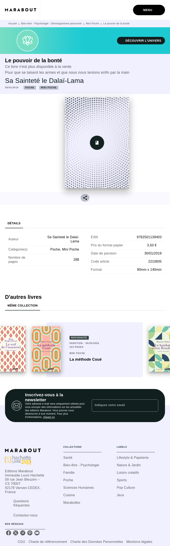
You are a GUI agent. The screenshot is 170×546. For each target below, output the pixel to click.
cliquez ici (49, 417)
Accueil (12, 23)
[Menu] (149, 10)
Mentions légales (139, 542)
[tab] (14, 223)
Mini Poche (92, 23)
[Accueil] (22, 10)
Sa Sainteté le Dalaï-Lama (44, 80)
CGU (21, 542)
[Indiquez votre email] (120, 405)
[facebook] (8, 532)
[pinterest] (29, 532)
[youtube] (37, 532)
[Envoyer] (153, 406)
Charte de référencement (48, 542)
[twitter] (15, 532)
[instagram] (22, 532)
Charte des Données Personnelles (96, 542)
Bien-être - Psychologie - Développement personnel (51, 23)
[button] (141, 40)
